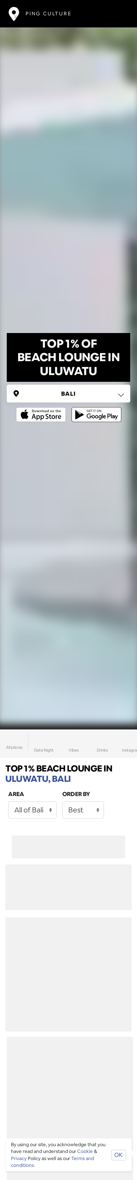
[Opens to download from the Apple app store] (42, 409)
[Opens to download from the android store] (95, 409)
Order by (76, 794)
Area (16, 794)
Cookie (85, 1151)
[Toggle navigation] (117, 14)
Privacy (19, 1158)
